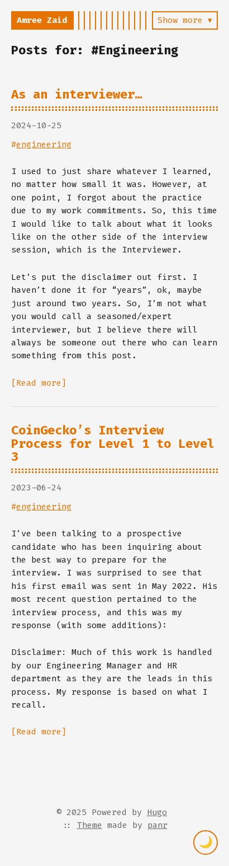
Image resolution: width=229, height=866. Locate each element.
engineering (43, 144)
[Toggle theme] (205, 842)
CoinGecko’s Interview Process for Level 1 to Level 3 (112, 443)
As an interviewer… (76, 94)
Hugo (157, 812)
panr (157, 825)
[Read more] (38, 382)
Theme (89, 825)
